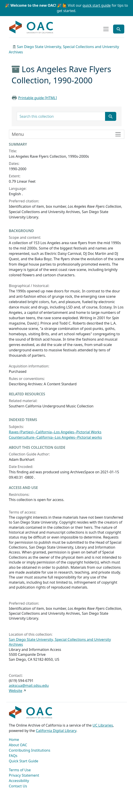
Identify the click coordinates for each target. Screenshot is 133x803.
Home (14, 739)
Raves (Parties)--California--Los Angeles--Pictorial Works (55, 432)
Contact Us (18, 786)
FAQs (13, 755)
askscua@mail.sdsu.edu (29, 685)
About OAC (18, 744)
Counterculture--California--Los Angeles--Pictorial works (55, 437)
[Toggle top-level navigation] (106, 29)
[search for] (61, 116)
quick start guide (96, 5)
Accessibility (19, 780)
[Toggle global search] (118, 29)
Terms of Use (20, 769)
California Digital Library (56, 730)
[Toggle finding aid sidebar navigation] (66, 134)
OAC (31, 27)
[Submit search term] (110, 116)
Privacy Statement (24, 775)
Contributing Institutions (29, 750)
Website (15, 690)
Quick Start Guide (23, 761)
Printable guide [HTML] (37, 97)
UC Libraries (103, 725)
